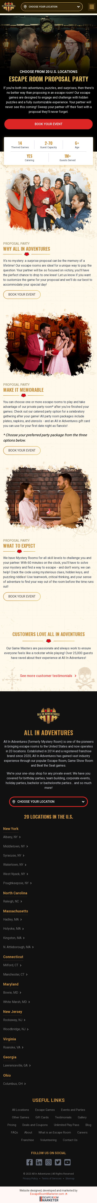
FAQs (14, 1132)
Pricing (11, 1125)
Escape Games (45, 1110)
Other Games (20, 1117)
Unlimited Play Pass (66, 1125)
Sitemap (69, 1178)
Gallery (82, 1117)
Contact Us (70, 1140)
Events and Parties (73, 1110)
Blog (88, 1125)
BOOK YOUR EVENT (48, 124)
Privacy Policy (30, 1178)
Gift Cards (42, 1117)
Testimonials (63, 1117)
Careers (82, 1132)
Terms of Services (52, 1178)
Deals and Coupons (35, 1125)
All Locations (20, 1110)
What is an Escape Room (54, 1132)
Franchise (27, 1140)
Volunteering (48, 1140)
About (28, 1132)
